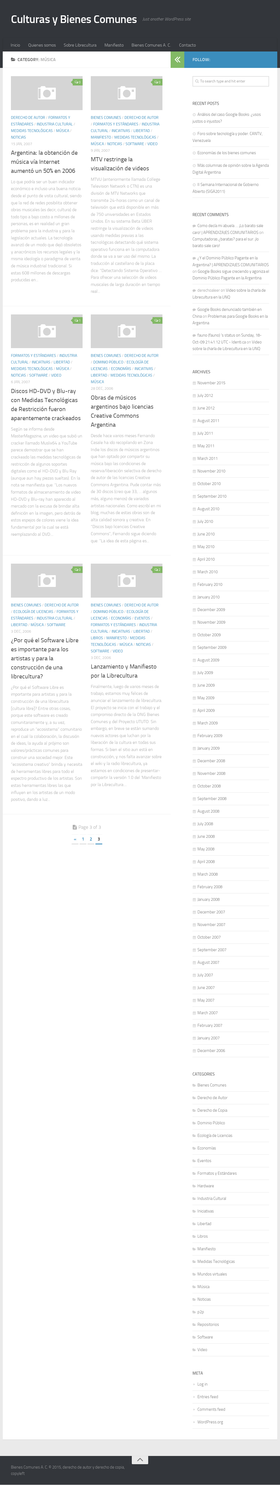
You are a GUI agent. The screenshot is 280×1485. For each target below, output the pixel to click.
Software (135, 144)
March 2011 (207, 458)
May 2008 (205, 849)
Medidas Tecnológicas (32, 131)
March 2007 (207, 1013)
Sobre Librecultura (79, 45)
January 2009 (208, 748)
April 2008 (206, 861)
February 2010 (209, 584)
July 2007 (205, 975)
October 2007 (209, 937)
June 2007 (206, 987)
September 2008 (211, 798)
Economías (121, 369)
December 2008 (211, 761)
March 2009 (207, 723)
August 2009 (208, 660)
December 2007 (211, 912)
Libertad (141, 131)
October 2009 (209, 635)
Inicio (15, 45)
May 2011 (205, 446)
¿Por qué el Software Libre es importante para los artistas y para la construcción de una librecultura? (44, 658)
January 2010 (208, 597)
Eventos (142, 618)
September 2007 (211, 950)
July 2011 (205, 433)
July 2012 (205, 395)
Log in (202, 1384)
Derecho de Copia (212, 1110)
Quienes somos (41, 45)
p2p (200, 1312)
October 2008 (209, 786)
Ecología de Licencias (33, 611)
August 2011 (208, 420)
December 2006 (211, 1050)
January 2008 (208, 899)
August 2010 (208, 509)
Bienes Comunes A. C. (150, 45)
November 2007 (211, 924)
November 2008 (211, 773)
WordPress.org (210, 1422)
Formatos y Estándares (115, 124)
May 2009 (205, 698)
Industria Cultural (55, 124)
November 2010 (211, 471)
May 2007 (205, 1000)
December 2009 (211, 609)
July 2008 (205, 824)
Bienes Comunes (106, 118)
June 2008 (206, 836)
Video (152, 144)
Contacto (185, 45)
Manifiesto (112, 45)
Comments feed (211, 1409)
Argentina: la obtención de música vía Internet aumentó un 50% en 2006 (44, 162)
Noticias (18, 137)
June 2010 (206, 534)
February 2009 (209, 735)
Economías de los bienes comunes (226, 153)
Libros (97, 638)
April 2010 (206, 559)
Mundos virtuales (212, 1274)
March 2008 (207, 874)
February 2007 (209, 1025)
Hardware (205, 1186)
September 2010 (211, 496)
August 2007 (208, 962)
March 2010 (207, 572)
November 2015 (211, 383)
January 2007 (208, 1038)
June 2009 (206, 685)
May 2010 (205, 546)
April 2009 (206, 710)
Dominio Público (108, 362)
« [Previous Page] (75, 839)
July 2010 (205, 521)
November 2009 (211, 622)
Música (62, 131)
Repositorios (208, 1324)
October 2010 (209, 483)
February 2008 (209, 887)
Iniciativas (121, 131)
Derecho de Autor (28, 118)
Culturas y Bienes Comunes (76, 19)
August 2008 (208, 811)
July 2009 (205, 672)
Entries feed (207, 1397)
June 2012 (206, 408)
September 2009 (211, 647)
